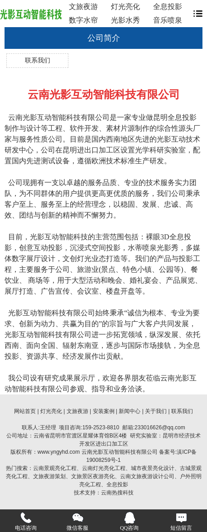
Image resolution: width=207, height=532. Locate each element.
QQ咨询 (129, 521)
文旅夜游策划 (49, 476)
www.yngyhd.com (59, 452)
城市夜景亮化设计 (152, 468)
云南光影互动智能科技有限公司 (120, 452)
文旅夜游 (83, 6)
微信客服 (77, 521)
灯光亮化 (125, 6)
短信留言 (181, 521)
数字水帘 (83, 20)
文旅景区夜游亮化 (93, 476)
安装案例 (104, 411)
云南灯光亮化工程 (103, 468)
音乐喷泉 (167, 20)
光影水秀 (125, 20)
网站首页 (25, 411)
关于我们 (156, 411)
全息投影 (167, 6)
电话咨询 (26, 521)
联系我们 (37, 60)
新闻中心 (129, 411)
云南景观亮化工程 (55, 468)
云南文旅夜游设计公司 (147, 476)
